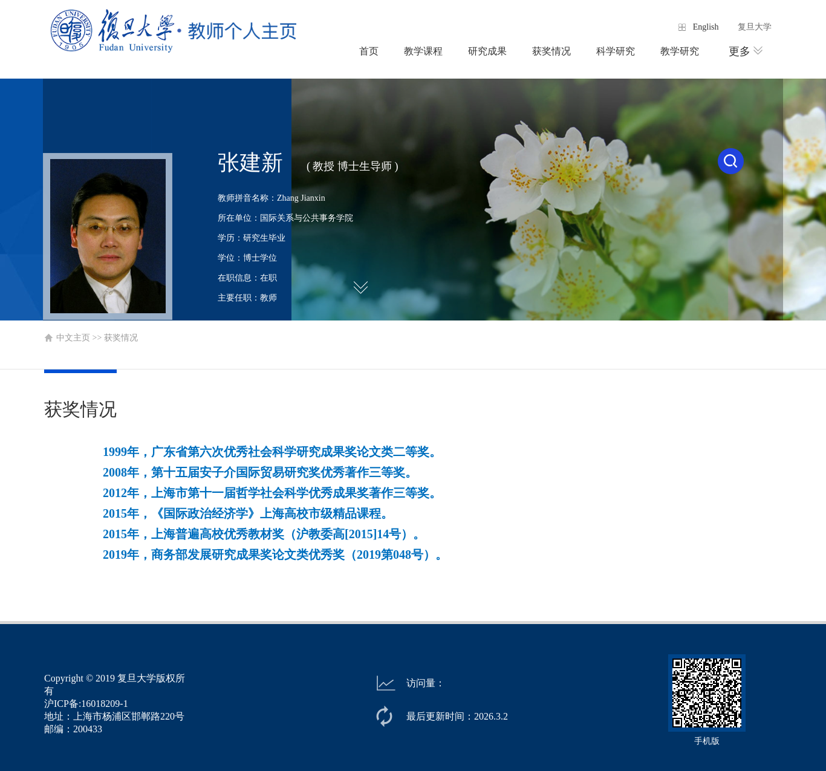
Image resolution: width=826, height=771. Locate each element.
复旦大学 (755, 26)
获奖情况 (551, 51)
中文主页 (73, 337)
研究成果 (487, 51)
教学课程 (423, 51)
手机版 (707, 741)
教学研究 (679, 51)
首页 (369, 51)
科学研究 (615, 51)
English (706, 26)
